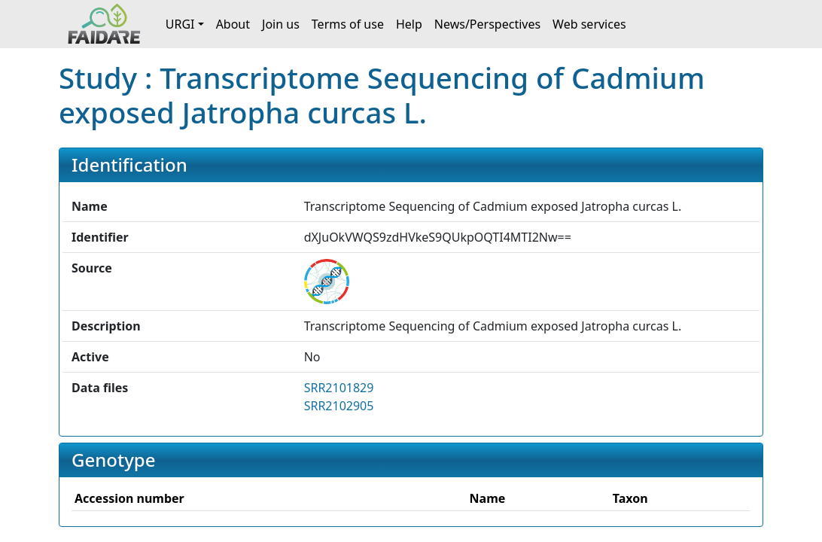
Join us (281, 24)
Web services (589, 24)
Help (409, 24)
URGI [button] (180, 24)
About (233, 24)
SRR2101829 (339, 387)
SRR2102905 (339, 405)
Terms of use (348, 24)
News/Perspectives (487, 24)
